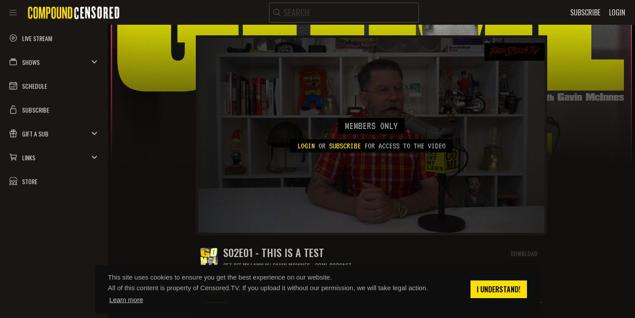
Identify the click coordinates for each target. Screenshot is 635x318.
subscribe (345, 145)
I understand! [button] (498, 289)
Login (306, 145)
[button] (54, 62)
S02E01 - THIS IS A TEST (273, 252)
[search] (344, 13)
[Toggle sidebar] (13, 12)
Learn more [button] (126, 299)
